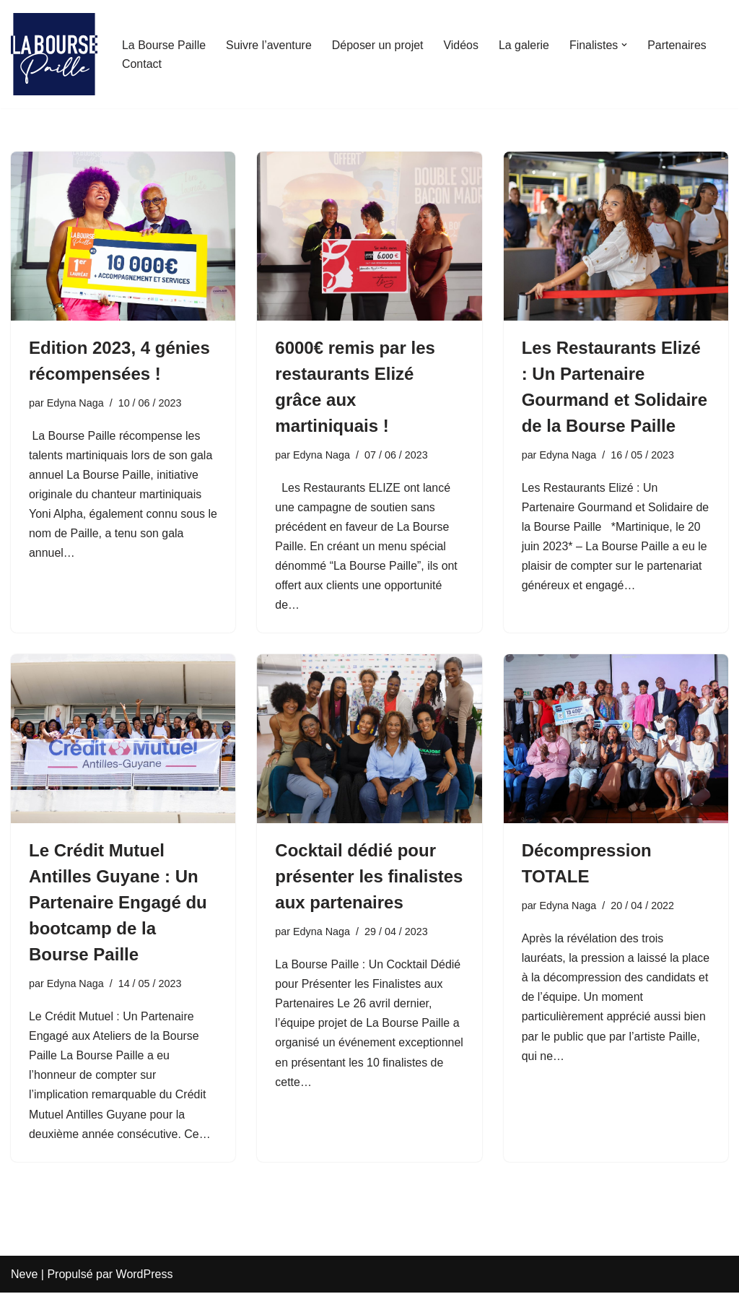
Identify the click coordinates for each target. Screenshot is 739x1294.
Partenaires (678, 45)
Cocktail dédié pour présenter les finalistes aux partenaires (369, 877)
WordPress (144, 1275)
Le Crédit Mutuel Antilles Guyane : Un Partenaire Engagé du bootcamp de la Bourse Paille (118, 903)
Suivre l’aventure (269, 45)
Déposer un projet (378, 45)
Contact (142, 64)
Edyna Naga (75, 403)
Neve (24, 1275)
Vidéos (462, 45)
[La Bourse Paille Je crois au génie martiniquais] (54, 54)
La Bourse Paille (164, 45)
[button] (626, 45)
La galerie (525, 45)
